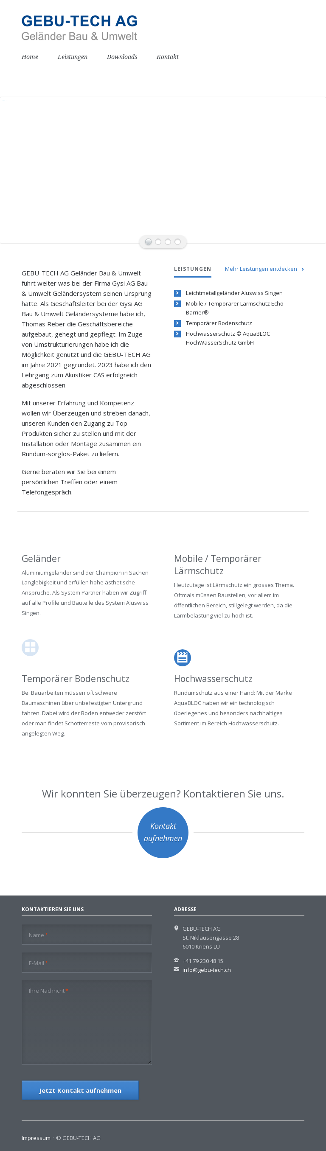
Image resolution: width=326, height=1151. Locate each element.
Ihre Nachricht (48, 990)
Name (38, 935)
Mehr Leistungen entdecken (261, 268)
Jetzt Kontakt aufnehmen (80, 1090)
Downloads (122, 56)
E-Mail (38, 963)
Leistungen (72, 56)
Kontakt (168, 56)
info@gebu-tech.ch (207, 970)
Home (30, 56)
